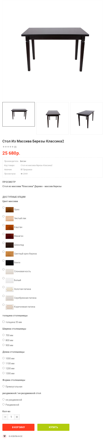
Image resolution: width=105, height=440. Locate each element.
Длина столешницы (13, 352)
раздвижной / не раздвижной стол (21, 393)
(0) (15, 147)
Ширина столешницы (14, 328)
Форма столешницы (13, 380)
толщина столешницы (15, 315)
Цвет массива (10, 201)
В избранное (12, 436)
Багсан (23, 161)
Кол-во (6, 411)
